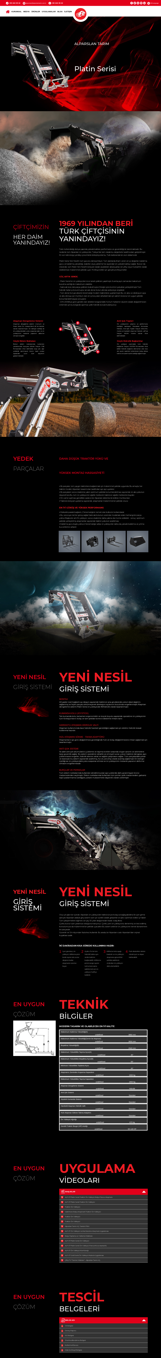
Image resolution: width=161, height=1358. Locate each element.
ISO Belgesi (67, 1335)
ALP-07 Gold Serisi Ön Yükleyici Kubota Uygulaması (82, 1255)
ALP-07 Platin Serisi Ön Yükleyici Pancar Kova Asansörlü (84, 1246)
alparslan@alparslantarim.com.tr (34, 3)
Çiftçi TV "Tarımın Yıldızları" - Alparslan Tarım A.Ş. (80, 1260)
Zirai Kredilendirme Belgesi (73, 1340)
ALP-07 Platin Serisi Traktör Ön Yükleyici (78, 1202)
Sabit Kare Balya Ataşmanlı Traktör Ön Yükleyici (81, 1212)
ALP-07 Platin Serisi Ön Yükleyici (75, 1241)
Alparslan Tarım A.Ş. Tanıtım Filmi (75, 1226)
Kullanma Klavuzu (69, 1345)
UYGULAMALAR (49, 12)
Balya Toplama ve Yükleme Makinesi (76, 1236)
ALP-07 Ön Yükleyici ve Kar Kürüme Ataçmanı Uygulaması (85, 1231)
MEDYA (26, 12)
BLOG (60, 12)
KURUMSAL (16, 12)
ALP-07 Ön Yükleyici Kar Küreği (75, 1251)
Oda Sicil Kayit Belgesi (71, 1350)
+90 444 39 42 (13, 3)
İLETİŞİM (68, 12)
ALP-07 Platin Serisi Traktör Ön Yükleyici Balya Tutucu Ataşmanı (86, 1197)
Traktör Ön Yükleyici (70, 1207)
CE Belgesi (67, 1326)
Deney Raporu (68, 1331)
